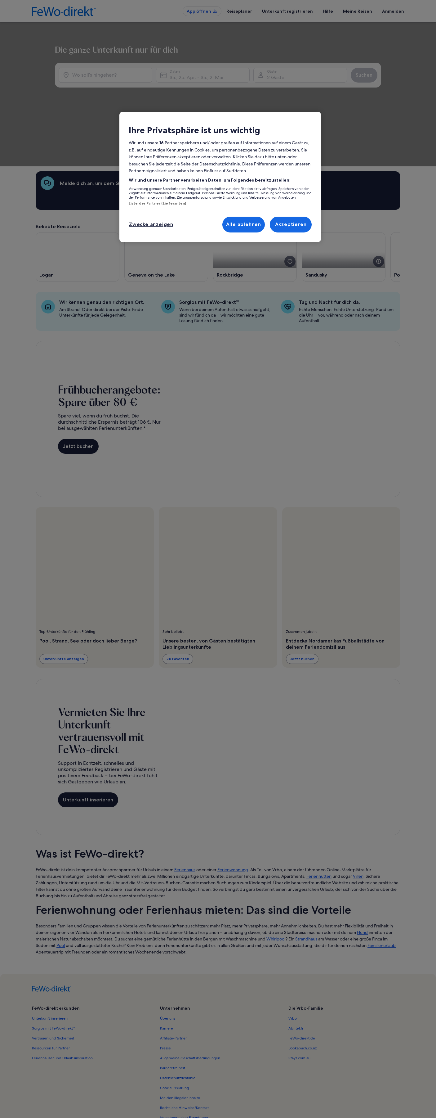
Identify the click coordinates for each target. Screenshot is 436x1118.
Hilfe (328, 11)
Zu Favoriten (178, 609)
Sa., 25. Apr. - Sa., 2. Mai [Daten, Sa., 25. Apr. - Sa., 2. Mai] (190, 111)
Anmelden (393, 11)
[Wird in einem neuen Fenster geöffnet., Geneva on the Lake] (166, 207)
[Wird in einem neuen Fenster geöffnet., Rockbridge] (255, 207)
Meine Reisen (357, 11)
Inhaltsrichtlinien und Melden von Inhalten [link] (195, 1077)
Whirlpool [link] (275, 889)
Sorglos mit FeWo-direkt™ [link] (53, 978)
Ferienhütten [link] (318, 826)
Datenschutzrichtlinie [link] (177, 1028)
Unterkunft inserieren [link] (50, 968)
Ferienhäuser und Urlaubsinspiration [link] (62, 1008)
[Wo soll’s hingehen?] (92, 109)
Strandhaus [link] (306, 889)
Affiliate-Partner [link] (173, 988)
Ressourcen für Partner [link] (51, 998)
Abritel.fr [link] (295, 978)
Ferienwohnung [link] (232, 820)
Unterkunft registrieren (287, 11)
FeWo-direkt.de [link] (301, 988)
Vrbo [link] (292, 968)
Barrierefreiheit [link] (172, 1018)
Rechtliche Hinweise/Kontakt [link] (184, 1058)
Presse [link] (165, 998)
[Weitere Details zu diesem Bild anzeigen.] (290, 211)
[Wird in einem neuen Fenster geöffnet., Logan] (77, 207)
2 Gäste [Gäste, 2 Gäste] (282, 111)
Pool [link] (60, 896)
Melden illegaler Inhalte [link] (180, 1048)
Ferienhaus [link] (184, 820)
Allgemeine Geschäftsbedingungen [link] (190, 1008)
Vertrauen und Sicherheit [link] (53, 988)
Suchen (383, 109)
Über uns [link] (167, 968)
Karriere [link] (166, 978)
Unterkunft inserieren (88, 750)
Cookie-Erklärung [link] (174, 1038)
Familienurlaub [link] (381, 896)
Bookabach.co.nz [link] (302, 998)
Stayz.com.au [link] (299, 1008)
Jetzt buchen (78, 396)
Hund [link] (362, 883)
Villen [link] (358, 826)
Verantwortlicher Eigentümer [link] (184, 1068)
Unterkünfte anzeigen (63, 609)
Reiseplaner (239, 11)
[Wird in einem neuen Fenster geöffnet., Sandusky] (343, 207)
